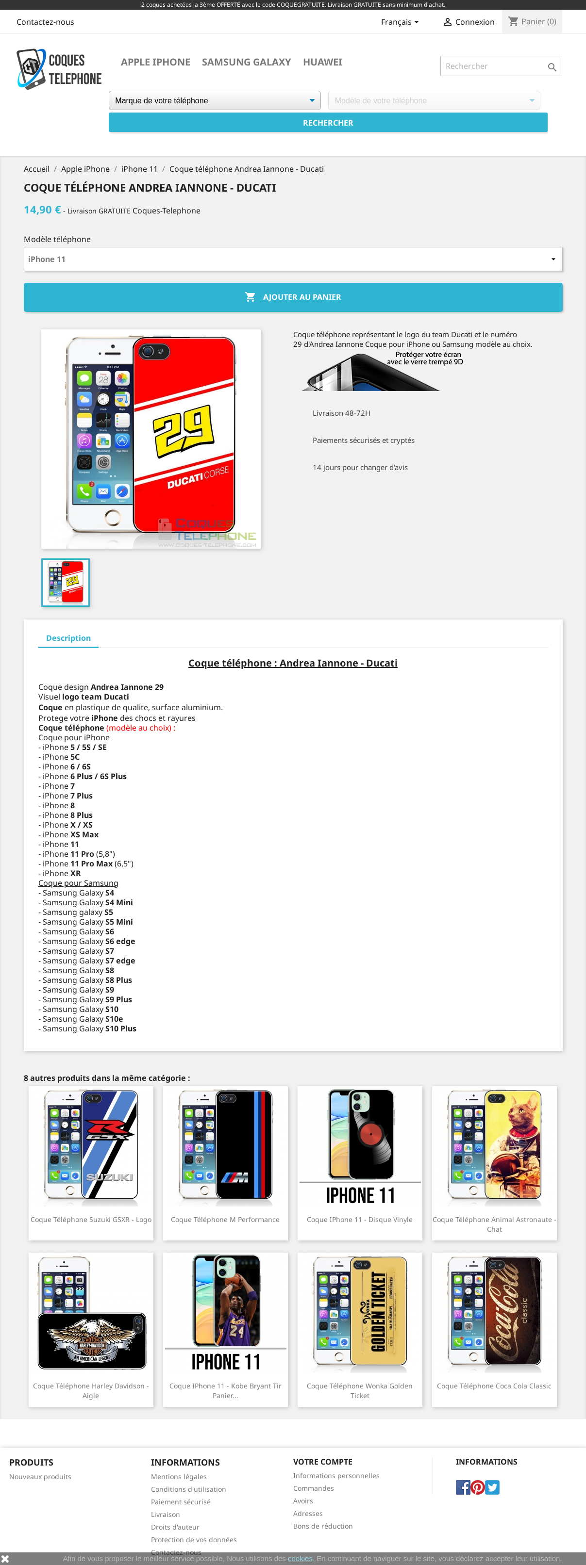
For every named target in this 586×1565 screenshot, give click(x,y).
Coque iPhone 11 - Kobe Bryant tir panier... (225, 1390)
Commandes (313, 1488)
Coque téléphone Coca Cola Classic (494, 1385)
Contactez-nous (45, 21)
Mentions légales (179, 1476)
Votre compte (322, 1461)
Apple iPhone (155, 62)
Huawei (322, 62)
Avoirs (303, 1500)
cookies (300, 1558)
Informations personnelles (336, 1475)
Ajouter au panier (293, 297)
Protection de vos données (194, 1539)
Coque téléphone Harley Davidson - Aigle (91, 1390)
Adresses (308, 1513)
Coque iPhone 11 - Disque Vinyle (360, 1219)
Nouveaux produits (40, 1476)
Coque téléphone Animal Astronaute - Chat (494, 1224)
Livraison (165, 1514)
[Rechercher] (501, 66)
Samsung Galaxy (246, 62)
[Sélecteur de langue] (401, 23)
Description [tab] (68, 638)
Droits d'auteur (175, 1527)
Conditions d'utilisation (188, 1489)
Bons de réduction (323, 1526)
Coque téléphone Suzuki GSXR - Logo (91, 1219)
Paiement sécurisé (181, 1501)
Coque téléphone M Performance (225, 1219)
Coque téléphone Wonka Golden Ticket (360, 1390)
